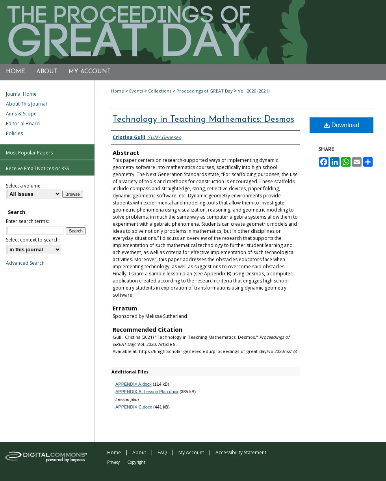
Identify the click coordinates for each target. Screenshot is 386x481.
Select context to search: (33, 239)
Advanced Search (25, 263)
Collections (159, 91)
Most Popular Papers (29, 152)
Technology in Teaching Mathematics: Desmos (203, 119)
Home (117, 91)
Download (342, 125)
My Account (191, 452)
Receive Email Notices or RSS (37, 168)
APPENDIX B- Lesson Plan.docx (146, 391)
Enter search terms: (27, 221)
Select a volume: (24, 185)
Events (136, 91)
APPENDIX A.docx (133, 384)
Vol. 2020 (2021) (253, 91)
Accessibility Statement (240, 452)
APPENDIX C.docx (133, 407)
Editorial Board (23, 123)
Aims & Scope (21, 113)
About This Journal (26, 103)
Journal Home (21, 94)
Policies (14, 133)
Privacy (113, 462)
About (139, 452)
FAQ (162, 452)
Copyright (136, 462)
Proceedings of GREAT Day (204, 91)
